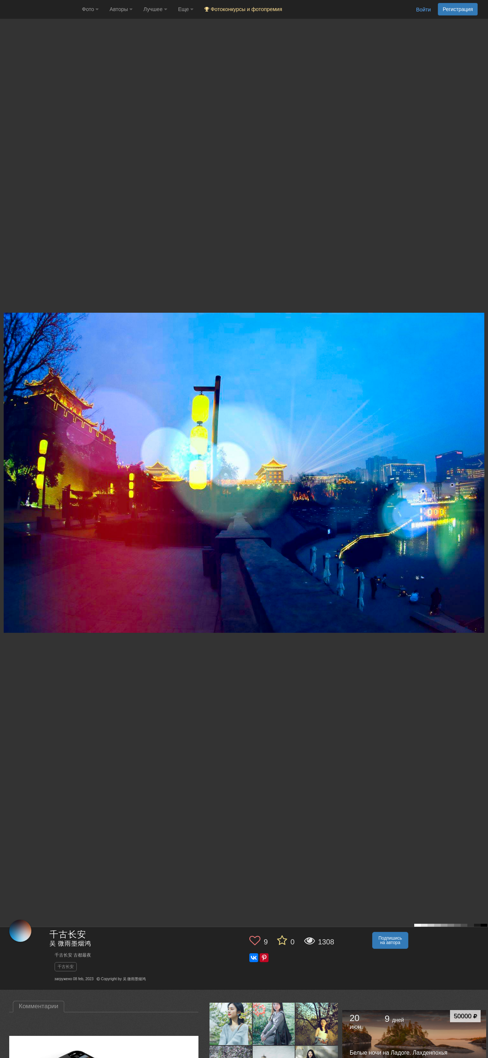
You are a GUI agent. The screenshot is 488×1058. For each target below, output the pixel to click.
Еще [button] (185, 9)
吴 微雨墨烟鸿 (70, 944)
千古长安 (66, 966)
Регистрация (458, 9)
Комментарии (38, 1006)
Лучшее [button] (155, 9)
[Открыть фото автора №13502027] (274, 1023)
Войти (423, 9)
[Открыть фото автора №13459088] (316, 1023)
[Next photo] (480, 463)
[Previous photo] (7, 463)
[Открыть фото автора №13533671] (231, 1023)
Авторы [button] (121, 9)
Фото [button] (90, 9)
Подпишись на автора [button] (390, 940)
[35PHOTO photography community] (40, 9)
